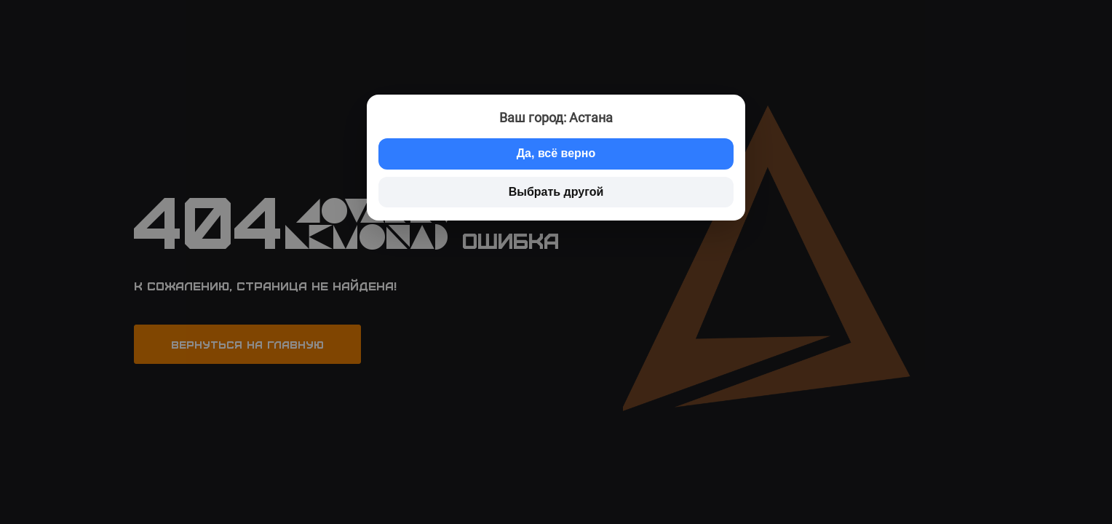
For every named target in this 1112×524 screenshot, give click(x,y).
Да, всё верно (556, 153)
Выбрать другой (556, 192)
